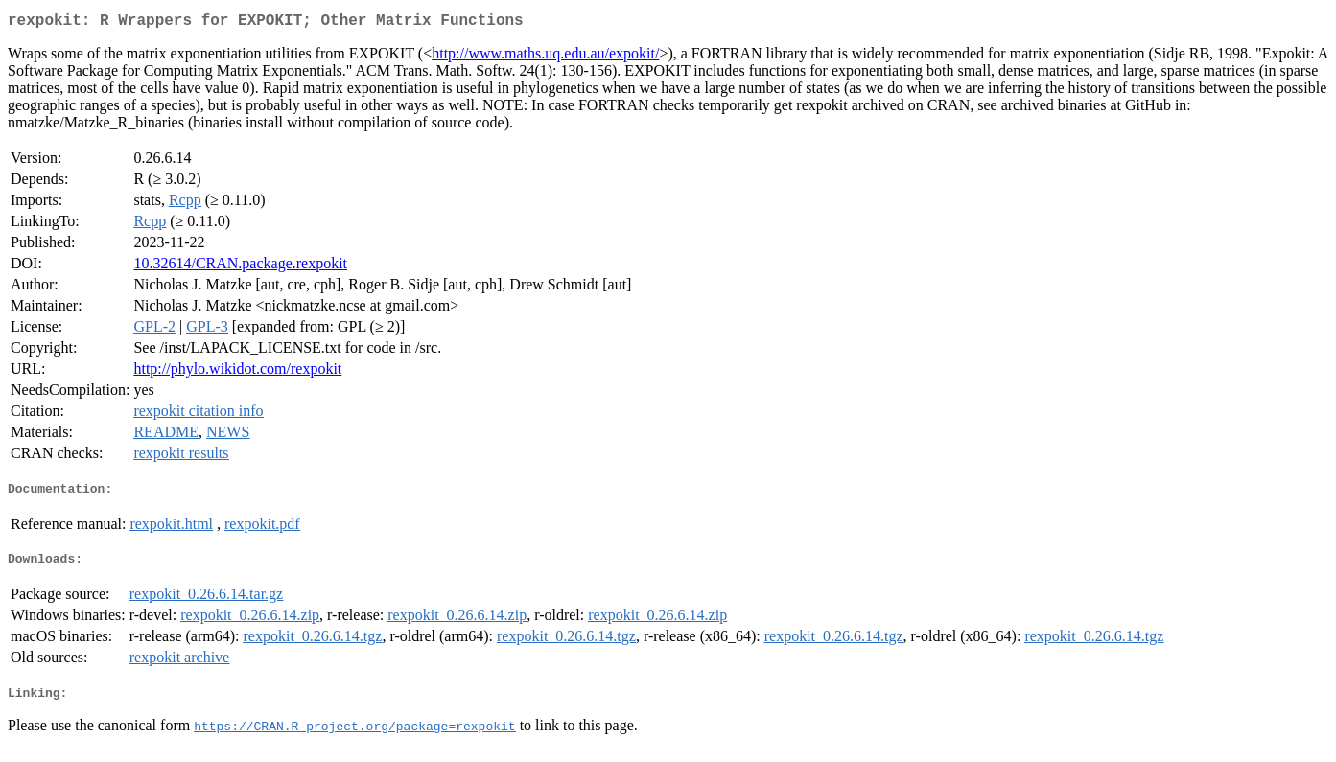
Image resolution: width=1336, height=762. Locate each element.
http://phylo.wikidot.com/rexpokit (237, 372)
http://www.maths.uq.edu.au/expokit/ (545, 57)
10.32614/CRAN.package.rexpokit (240, 267)
